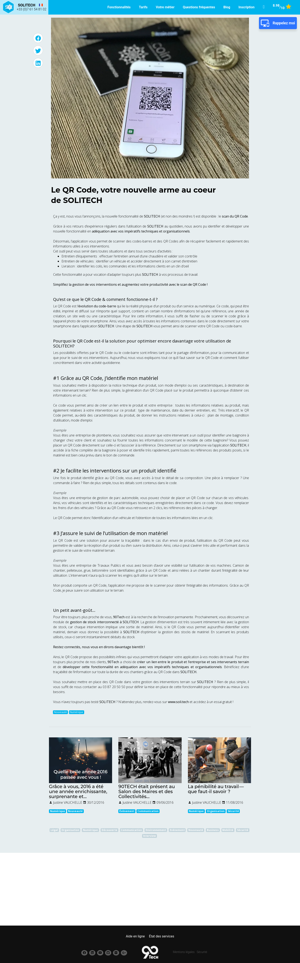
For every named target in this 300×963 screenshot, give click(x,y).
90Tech (114, 662)
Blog (226, 7)
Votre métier (165, 7)
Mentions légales (184, 952)
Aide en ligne (135, 936)
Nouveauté (60, 712)
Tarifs (143, 7)
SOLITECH (63, 346)
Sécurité (202, 952)
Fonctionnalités (119, 7)
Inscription (247, 7)
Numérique (76, 712)
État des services (161, 936)
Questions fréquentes (199, 7)
